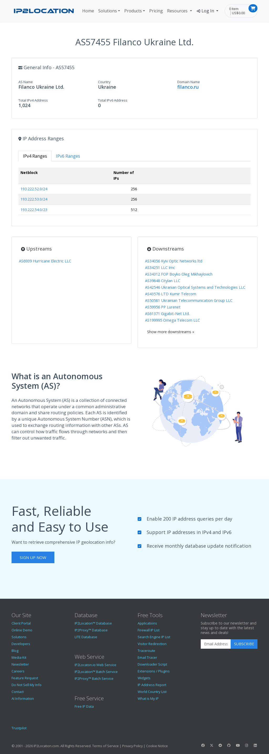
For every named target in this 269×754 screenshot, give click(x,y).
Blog (15, 650)
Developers (21, 643)
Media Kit (19, 657)
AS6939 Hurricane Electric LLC (45, 260)
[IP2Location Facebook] (203, 745)
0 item (234, 9)
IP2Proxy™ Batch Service (94, 678)
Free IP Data (84, 706)
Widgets (144, 678)
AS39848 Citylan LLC (162, 280)
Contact (18, 691)
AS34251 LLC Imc (160, 267)
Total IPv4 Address (33, 100)
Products (133, 11)
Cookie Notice (157, 745)
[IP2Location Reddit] (220, 745)
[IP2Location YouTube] (238, 745)
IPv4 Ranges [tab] (35, 156)
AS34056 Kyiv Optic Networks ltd (173, 260)
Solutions (107, 11)
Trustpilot (19, 728)
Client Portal (21, 623)
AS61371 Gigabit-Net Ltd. (167, 313)
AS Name (25, 81)
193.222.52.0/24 (33, 188)
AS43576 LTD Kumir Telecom (170, 293)
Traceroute (146, 650)
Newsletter (20, 664)
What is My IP (148, 698)
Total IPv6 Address (112, 100)
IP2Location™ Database (93, 623)
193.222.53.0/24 (33, 199)
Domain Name (188, 81)
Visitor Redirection (152, 643)
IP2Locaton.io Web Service (95, 664)
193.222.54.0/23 (33, 209)
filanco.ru (188, 87)
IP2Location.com (46, 745)
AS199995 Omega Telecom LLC (172, 320)
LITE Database (86, 637)
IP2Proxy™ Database (91, 630)
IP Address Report (152, 684)
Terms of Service (105, 745)
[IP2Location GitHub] (229, 745)
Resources (178, 11)
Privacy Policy (132, 745)
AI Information (23, 698)
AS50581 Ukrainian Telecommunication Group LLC (188, 300)
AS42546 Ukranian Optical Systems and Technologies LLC (195, 287)
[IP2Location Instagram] (246, 745)
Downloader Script (152, 664)
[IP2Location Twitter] (211, 745)
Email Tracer (147, 657)
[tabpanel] (134, 193)
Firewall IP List (148, 630)
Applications (147, 623)
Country (104, 81)
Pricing (156, 11)
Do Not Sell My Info (27, 684)
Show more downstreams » (170, 331)
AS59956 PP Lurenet (162, 306)
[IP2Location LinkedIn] (255, 745)
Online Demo (22, 630)
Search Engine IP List (154, 637)
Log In (205, 11)
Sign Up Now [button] (33, 557)
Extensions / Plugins (154, 671)
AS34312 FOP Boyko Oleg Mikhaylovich (179, 274)
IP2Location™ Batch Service (96, 671)
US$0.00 (238, 13)
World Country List (152, 691)
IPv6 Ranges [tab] (68, 156)
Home (88, 11)
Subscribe (244, 643)
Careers (18, 671)
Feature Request (25, 678)
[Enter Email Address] (216, 644)
